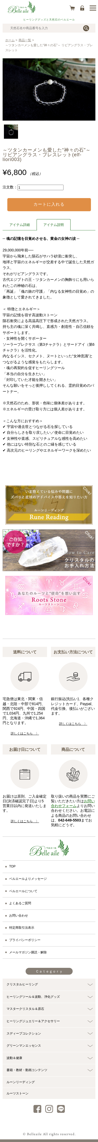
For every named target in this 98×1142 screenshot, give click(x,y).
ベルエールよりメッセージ (28, 879)
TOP (12, 866)
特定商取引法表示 (21, 927)
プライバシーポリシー (25, 940)
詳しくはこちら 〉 (25, 733)
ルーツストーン (17, 1093)
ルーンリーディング (21, 1082)
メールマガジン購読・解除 (28, 952)
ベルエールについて (23, 891)
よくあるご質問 (20, 903)
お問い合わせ (18, 915)
